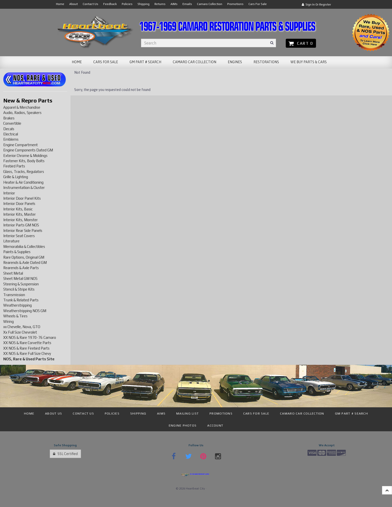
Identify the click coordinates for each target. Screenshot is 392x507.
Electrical (10, 134)
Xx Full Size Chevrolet (20, 332)
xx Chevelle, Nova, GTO (21, 327)
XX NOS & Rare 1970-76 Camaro (29, 337)
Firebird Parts (14, 166)
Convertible (12, 123)
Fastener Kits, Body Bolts (23, 161)
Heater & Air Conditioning (23, 182)
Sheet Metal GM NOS (20, 278)
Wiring (8, 321)
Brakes (8, 118)
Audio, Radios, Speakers (22, 112)
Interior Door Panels (19, 203)
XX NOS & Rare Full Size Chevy (27, 353)
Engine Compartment (20, 145)
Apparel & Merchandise (21, 107)
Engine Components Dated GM (28, 150)
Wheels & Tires (15, 316)
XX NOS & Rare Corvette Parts (27, 343)
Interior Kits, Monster (20, 220)
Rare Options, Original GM (23, 257)
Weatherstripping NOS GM (24, 311)
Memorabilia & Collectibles (24, 246)
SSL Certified (65, 454)
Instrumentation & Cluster (24, 187)
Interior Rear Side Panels (22, 230)
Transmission (14, 295)
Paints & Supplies (16, 252)
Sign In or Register (316, 4)
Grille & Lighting (15, 177)
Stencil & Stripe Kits (18, 289)
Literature (11, 241)
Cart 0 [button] (300, 43)
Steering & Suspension (21, 284)
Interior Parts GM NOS (21, 225)
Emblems (10, 139)
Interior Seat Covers (19, 236)
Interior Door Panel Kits (22, 198)
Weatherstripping (17, 305)
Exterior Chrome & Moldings (25, 155)
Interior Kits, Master (19, 214)
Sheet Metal (13, 273)
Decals (8, 129)
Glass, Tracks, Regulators (23, 171)
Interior (9, 193)
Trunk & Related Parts (20, 300)
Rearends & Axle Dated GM (25, 262)
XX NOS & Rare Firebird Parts (26, 348)
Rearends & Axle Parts (21, 268)
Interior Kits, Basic (18, 209)
